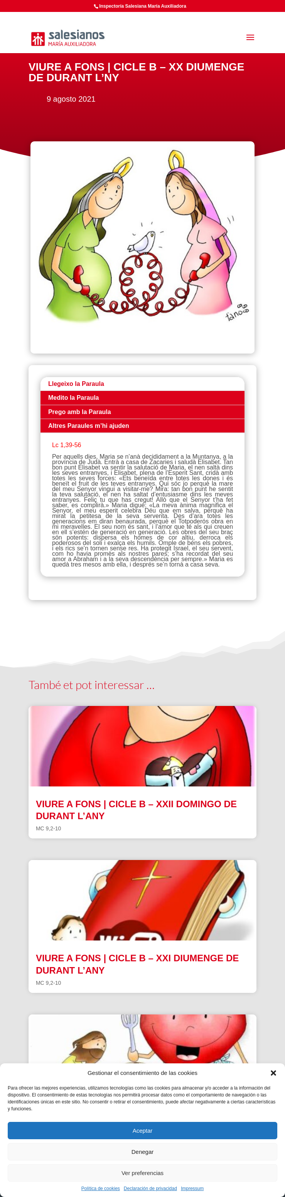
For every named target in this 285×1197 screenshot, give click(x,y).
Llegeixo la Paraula (76, 384)
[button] (273, 1073)
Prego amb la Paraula (79, 412)
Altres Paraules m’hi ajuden (88, 425)
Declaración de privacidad (150, 1188)
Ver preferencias (142, 1173)
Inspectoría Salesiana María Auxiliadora (142, 6)
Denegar (143, 1151)
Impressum (192, 1188)
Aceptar (143, 1130)
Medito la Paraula (73, 397)
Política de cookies (100, 1188)
